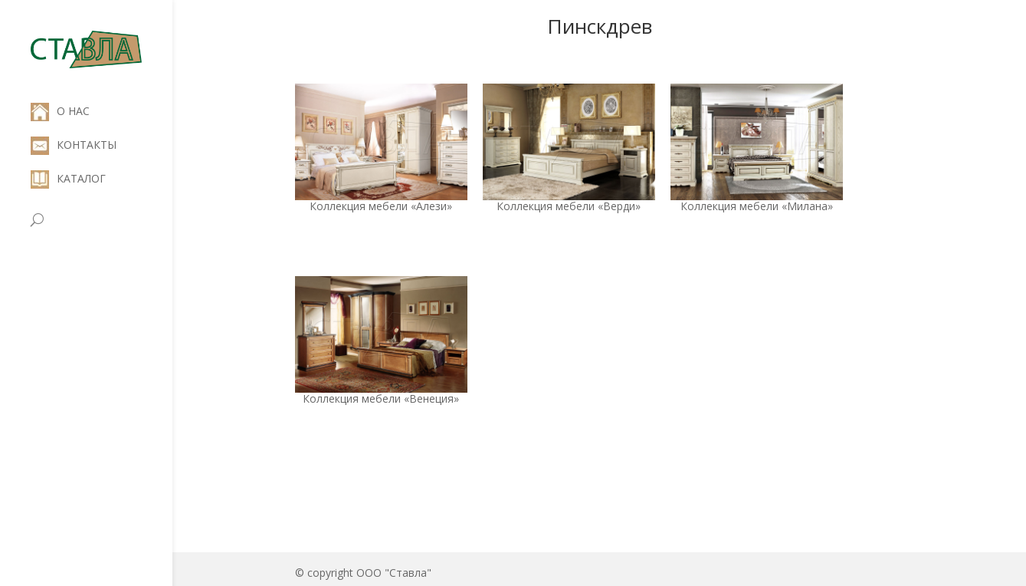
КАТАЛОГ (68, 178)
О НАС (60, 111)
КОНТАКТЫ (73, 144)
